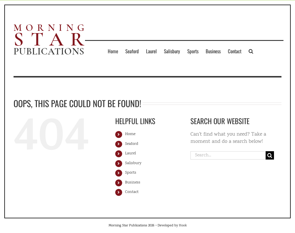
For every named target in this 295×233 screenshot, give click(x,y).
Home (130, 134)
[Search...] (228, 155)
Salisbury (133, 163)
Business (132, 182)
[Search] (270, 155)
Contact (132, 192)
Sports (130, 173)
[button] (251, 51)
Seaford (131, 144)
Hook (183, 225)
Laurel (130, 153)
